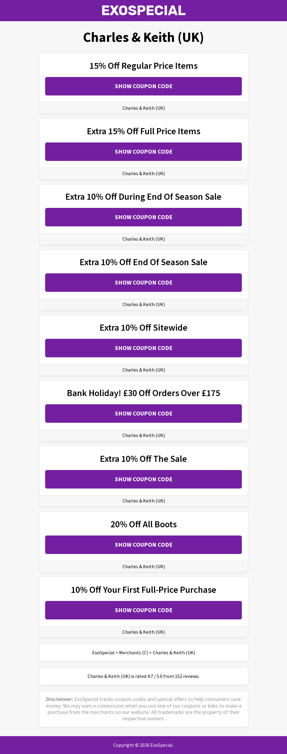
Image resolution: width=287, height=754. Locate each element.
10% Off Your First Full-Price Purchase (143, 589)
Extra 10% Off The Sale (143, 458)
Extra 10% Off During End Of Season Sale (143, 196)
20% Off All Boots (144, 524)
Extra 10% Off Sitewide (144, 327)
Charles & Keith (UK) (143, 108)
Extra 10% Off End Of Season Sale (144, 262)
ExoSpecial (143, 10)
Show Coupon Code (143, 86)
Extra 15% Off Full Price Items (143, 131)
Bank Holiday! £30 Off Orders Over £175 (143, 393)
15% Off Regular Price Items (143, 65)
